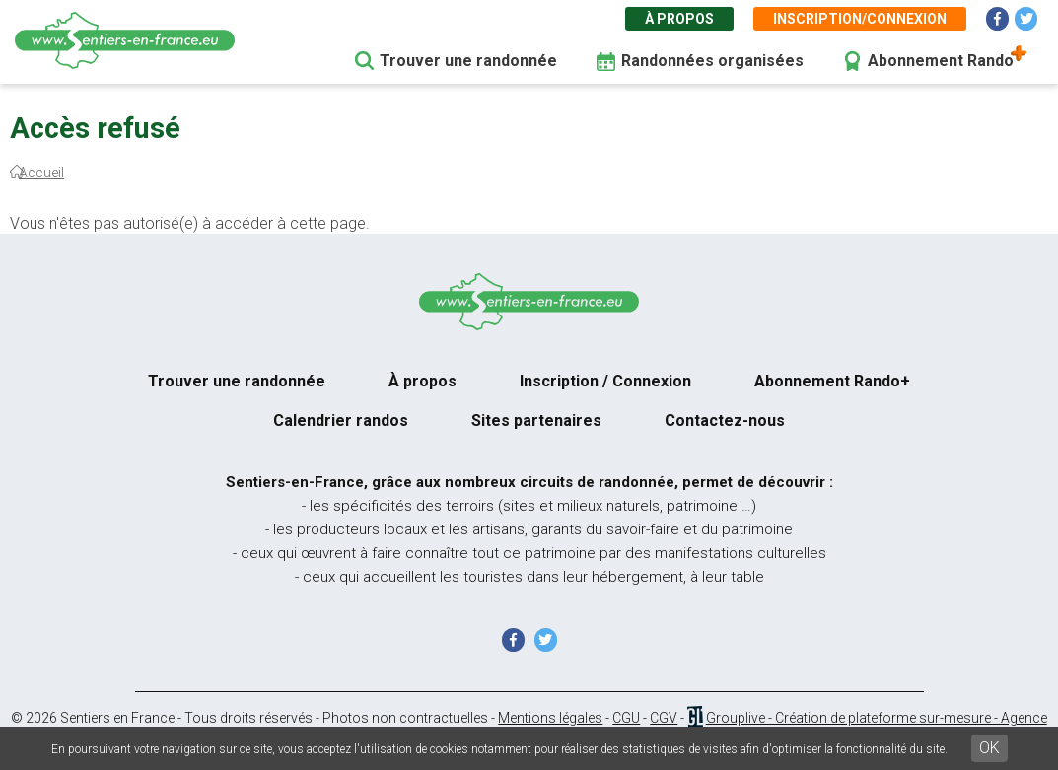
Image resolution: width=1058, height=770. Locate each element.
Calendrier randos (340, 420)
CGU (626, 718)
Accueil (41, 172)
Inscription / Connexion (605, 381)
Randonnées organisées (712, 60)
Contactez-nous (725, 420)
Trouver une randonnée (468, 60)
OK (989, 747)
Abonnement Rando (941, 60)
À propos (679, 19)
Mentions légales (550, 718)
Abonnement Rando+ (832, 381)
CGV (663, 718)
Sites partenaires (536, 420)
